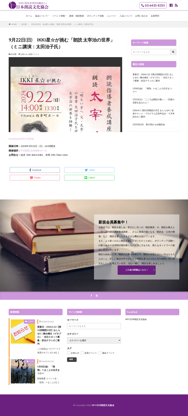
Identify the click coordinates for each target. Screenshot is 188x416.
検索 (71, 359)
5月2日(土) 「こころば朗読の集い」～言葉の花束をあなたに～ (153, 101)
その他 (31, 361)
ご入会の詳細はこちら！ (136, 269)
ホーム (29, 16)
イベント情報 (58, 16)
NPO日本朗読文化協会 (136, 319)
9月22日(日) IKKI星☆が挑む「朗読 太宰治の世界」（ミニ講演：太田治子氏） (63, 24)
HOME (14, 24)
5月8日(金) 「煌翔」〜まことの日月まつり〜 (152, 90)
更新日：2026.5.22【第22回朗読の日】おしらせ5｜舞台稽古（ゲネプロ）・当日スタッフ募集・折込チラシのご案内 (153, 77)
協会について (41, 16)
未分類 (24, 24)
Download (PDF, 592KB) (21, 138)
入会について (126, 16)
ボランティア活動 (95, 16)
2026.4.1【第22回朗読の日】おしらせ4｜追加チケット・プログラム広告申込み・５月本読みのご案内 (154, 113)
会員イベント (33, 54)
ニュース (111, 16)
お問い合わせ (141, 16)
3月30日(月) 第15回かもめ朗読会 (149, 124)
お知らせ (24, 54)
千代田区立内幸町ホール (34, 150)
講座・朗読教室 (76, 16)
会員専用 (155, 16)
